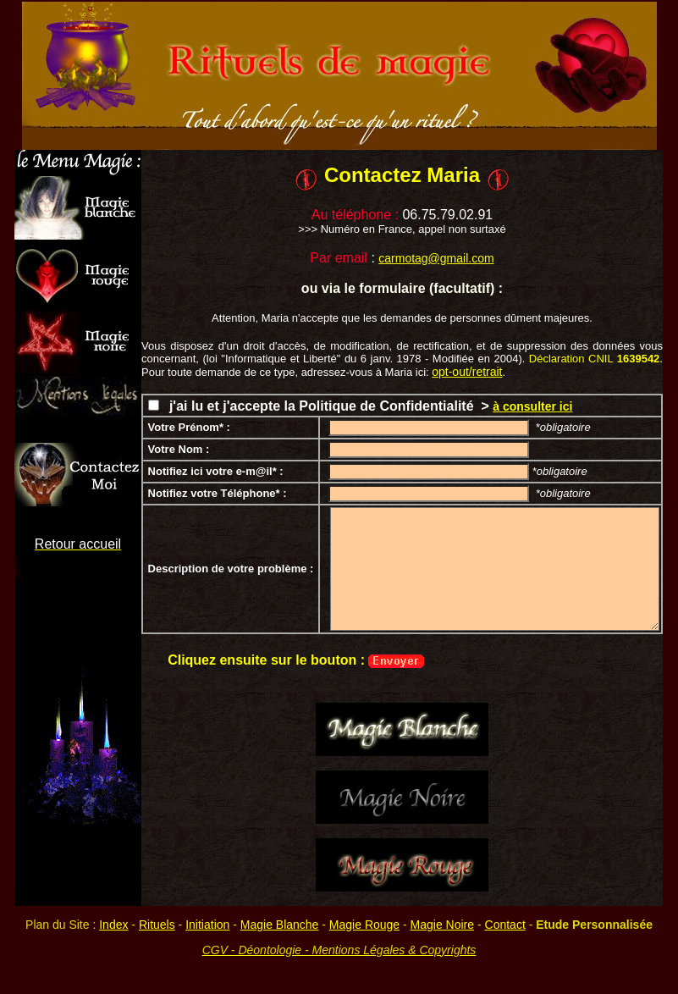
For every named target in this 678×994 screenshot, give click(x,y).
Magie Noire (442, 924)
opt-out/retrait (467, 371)
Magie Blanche (279, 924)
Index (113, 924)
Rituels (157, 924)
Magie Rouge (364, 924)
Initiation (207, 924)
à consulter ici (532, 406)
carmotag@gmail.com (435, 258)
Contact (505, 924)
